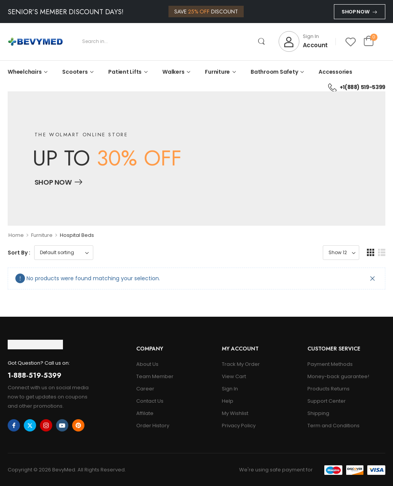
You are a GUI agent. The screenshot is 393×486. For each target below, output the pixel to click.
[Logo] (35, 41)
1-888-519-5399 (34, 375)
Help (227, 401)
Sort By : (19, 252)
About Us (147, 364)
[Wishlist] (350, 41)
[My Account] (303, 41)
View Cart (234, 376)
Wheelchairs (24, 72)
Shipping (318, 413)
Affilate (145, 413)
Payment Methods (330, 364)
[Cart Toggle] (368, 41)
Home (16, 235)
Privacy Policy (239, 425)
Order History (152, 425)
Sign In (230, 388)
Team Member (154, 376)
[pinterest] (78, 425)
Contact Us (149, 401)
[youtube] (62, 425)
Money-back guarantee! (338, 376)
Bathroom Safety (274, 72)
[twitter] (30, 425)
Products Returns (328, 388)
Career (145, 388)
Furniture (217, 72)
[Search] (172, 41)
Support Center (326, 401)
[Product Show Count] (341, 252)
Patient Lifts (125, 72)
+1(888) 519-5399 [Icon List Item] (356, 87)
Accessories (335, 72)
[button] (370, 252)
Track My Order (241, 364)
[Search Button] (261, 41)
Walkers (173, 72)
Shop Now (355, 11)
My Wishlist (235, 413)
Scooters (75, 72)
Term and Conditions (333, 425)
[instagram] (46, 425)
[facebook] (14, 425)
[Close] (372, 278)
